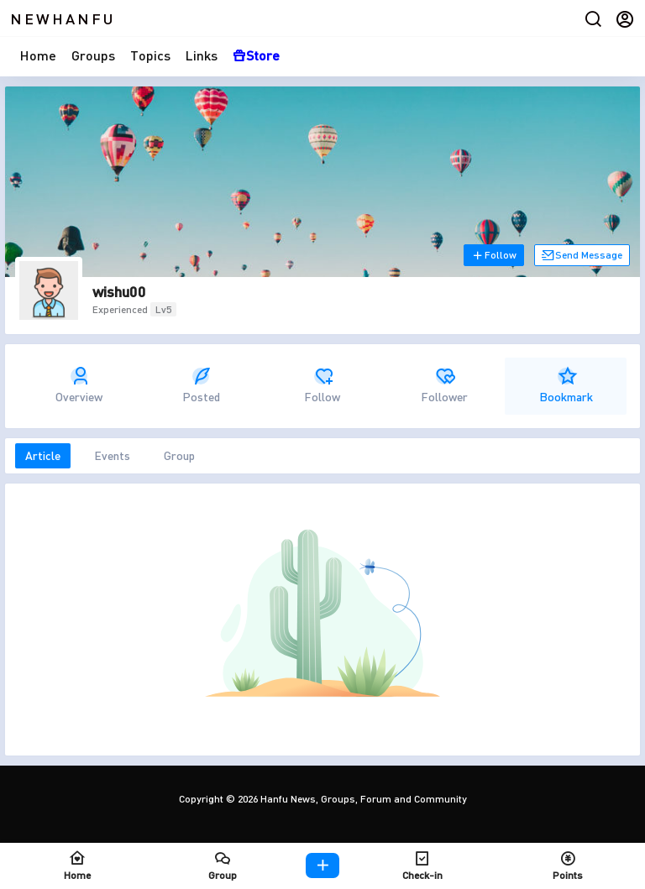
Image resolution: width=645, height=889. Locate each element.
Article (42, 455)
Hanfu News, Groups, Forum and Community (362, 798)
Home (38, 55)
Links (202, 55)
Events (112, 455)
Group (179, 455)
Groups (93, 55)
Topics (150, 55)
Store (256, 55)
